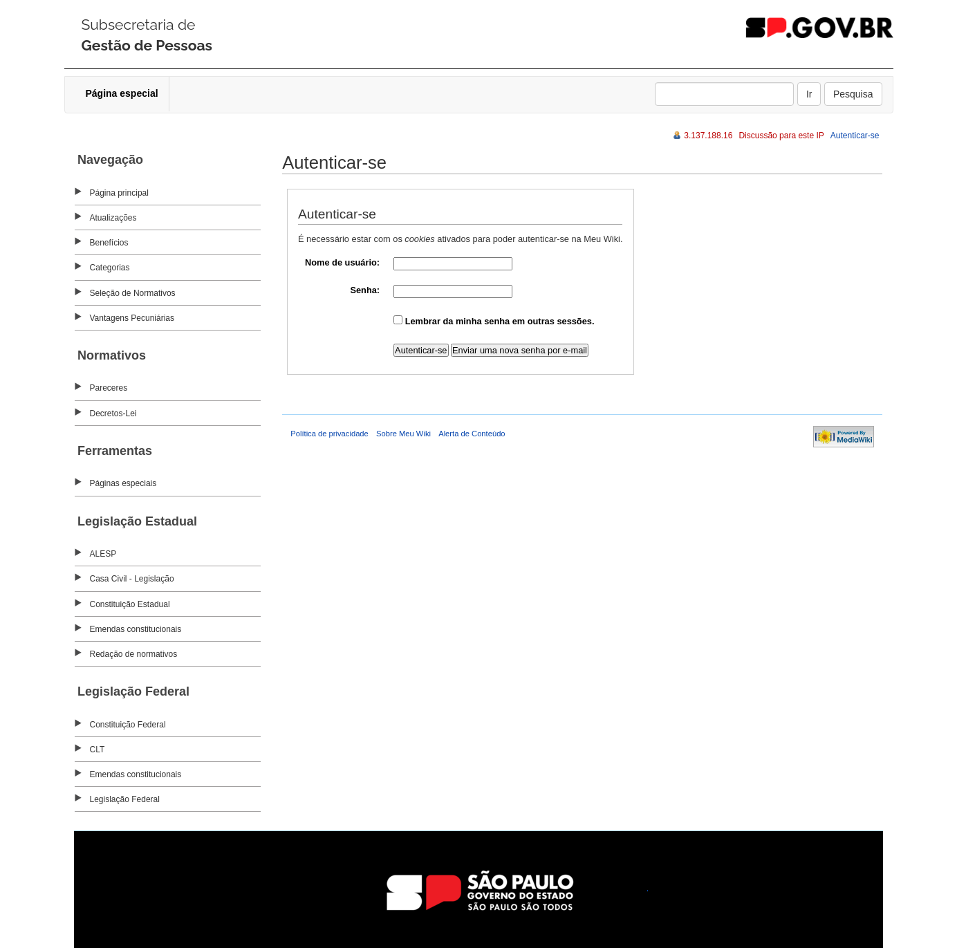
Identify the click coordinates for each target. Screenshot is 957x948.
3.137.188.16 (708, 135)
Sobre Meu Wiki (403, 433)
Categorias (110, 267)
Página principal (119, 193)
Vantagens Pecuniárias (132, 318)
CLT (97, 749)
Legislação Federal (125, 799)
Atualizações (113, 218)
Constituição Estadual (130, 604)
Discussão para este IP (781, 135)
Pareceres (109, 388)
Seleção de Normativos (133, 293)
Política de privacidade (329, 433)
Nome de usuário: (342, 262)
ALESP (103, 554)
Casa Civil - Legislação (132, 579)
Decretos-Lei (113, 413)
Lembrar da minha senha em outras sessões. (500, 321)
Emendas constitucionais (136, 629)
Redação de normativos (134, 654)
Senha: (365, 290)
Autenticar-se (855, 135)
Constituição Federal (128, 724)
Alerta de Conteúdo (471, 433)
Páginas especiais (123, 483)
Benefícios (109, 243)
